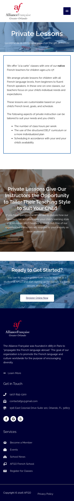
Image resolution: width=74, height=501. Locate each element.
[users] (17, 442)
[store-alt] (36, 407)
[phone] (14, 394)
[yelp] (21, 419)
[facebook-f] (6, 419)
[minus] (12, 373)
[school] (14, 456)
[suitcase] (10, 449)
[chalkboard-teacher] (18, 464)
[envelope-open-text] (20, 401)
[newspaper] (18, 471)
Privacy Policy (45, 493)
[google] (13, 419)
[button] (37, 298)
